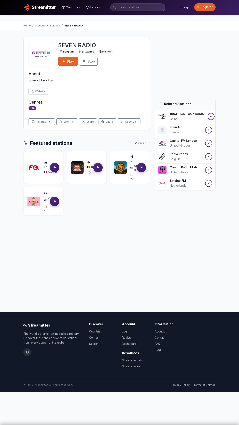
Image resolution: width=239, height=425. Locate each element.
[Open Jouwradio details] (77, 167)
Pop (32, 107)
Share (88, 121)
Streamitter (36, 325)
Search (94, 343)
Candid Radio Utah (183, 167)
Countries (71, 7)
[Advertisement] (185, 67)
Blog (158, 350)
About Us (161, 331)
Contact (160, 337)
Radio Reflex (179, 154)
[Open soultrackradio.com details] (33, 201)
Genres (93, 7)
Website (38, 91)
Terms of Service (205, 384)
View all (142, 143)
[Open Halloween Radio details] (120, 167)
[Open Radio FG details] (33, 167)
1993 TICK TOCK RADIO (187, 113)
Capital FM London (183, 140)
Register (205, 7)
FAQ (157, 343)
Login (185, 7)
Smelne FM (178, 180)
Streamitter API (131, 366)
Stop (88, 61)
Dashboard (129, 343)
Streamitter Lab (132, 360)
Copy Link (129, 121)
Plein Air (176, 127)
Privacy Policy (181, 384)
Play (68, 61)
